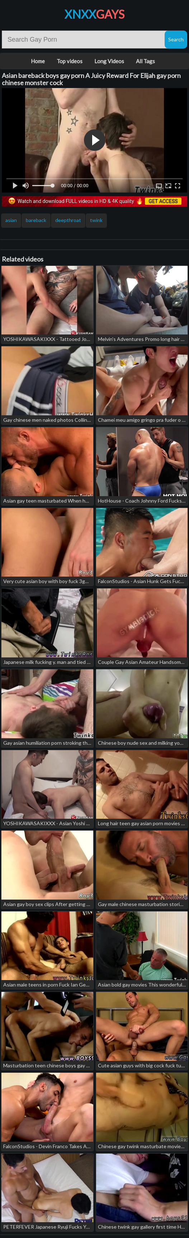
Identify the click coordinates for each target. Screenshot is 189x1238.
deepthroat (68, 220)
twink (96, 220)
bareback (36, 220)
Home (38, 61)
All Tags (145, 61)
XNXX (94, 14)
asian (11, 220)
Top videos (69, 61)
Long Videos (109, 61)
